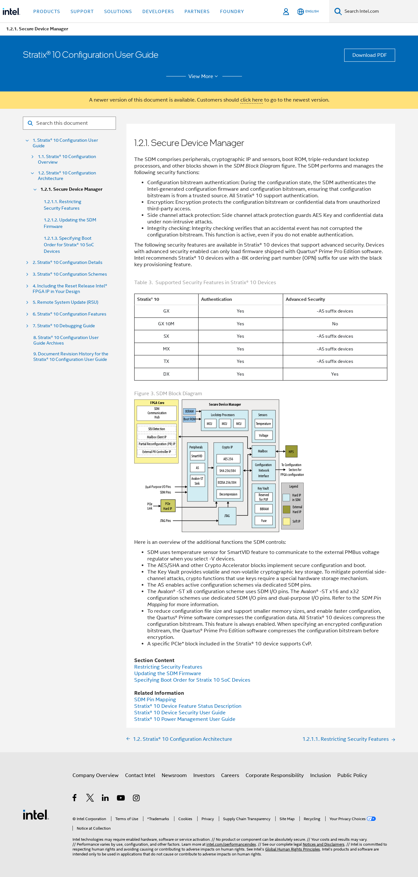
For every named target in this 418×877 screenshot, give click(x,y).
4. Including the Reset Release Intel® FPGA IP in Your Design (70, 288)
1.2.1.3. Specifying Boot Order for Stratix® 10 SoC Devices (69, 244)
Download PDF (369, 55)
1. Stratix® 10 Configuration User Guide (65, 143)
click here (251, 100)
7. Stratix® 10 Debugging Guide (64, 326)
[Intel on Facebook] (75, 799)
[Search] (338, 11)
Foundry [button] (232, 11)
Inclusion (320, 775)
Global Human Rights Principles (292, 849)
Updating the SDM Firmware (167, 673)
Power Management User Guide (184, 719)
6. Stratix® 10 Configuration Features (69, 314)
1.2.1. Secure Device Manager (71, 189)
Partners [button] (197, 11)
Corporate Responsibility (275, 775)
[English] (308, 11)
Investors (204, 775)
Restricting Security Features (168, 667)
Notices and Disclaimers (324, 844)
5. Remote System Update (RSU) (65, 302)
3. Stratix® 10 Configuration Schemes (70, 274)
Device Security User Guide (180, 712)
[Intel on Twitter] (90, 799)
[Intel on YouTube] (121, 799)
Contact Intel (140, 775)
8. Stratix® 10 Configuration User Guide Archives (66, 340)
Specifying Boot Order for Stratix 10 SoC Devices (192, 680)
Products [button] (46, 11)
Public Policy (352, 775)
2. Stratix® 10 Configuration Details (68, 262)
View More (204, 76)
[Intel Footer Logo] (36, 814)
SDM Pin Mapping (155, 699)
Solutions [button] (118, 11)
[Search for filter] (69, 123)
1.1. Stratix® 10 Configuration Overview (67, 159)
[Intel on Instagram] (137, 799)
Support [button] (82, 11)
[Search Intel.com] (380, 11)
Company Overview (95, 775)
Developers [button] (158, 11)
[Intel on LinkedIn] (106, 799)
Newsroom (174, 775)
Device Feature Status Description (187, 706)
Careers (230, 775)
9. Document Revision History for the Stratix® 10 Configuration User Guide (70, 356)
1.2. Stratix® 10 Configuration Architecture (67, 175)
